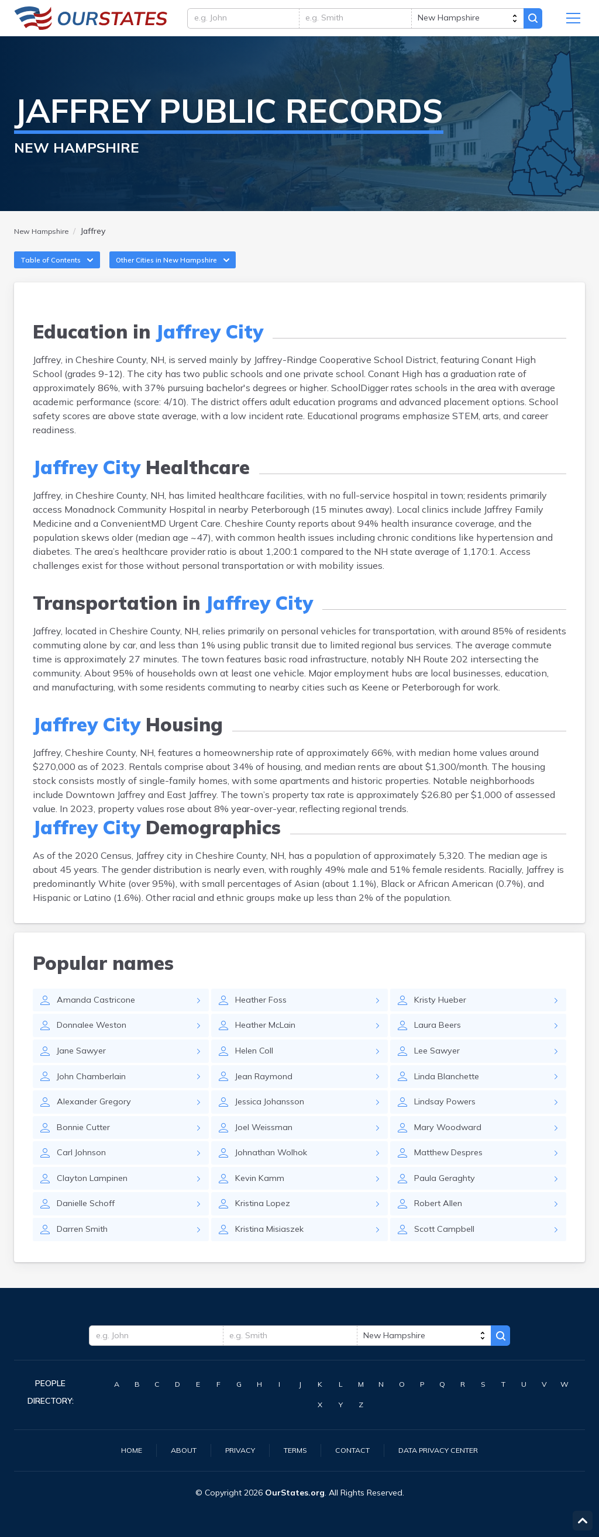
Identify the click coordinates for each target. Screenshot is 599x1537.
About (173, 1449)
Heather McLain (269, 1043)
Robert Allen (441, 1231)
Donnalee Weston (96, 1043)
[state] (467, 21)
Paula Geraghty (447, 1204)
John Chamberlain (96, 1097)
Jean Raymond (266, 1097)
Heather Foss (263, 1016)
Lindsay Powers (448, 1124)
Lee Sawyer (439, 1070)
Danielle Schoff (90, 1231)
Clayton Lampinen (97, 1204)
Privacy (233, 1449)
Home (118, 1449)
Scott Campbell (447, 1258)
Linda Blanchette (451, 1097)
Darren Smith (85, 1258)
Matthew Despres (453, 1177)
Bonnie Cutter (86, 1150)
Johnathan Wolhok (276, 1177)
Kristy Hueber (443, 1016)
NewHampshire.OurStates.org (91, 21)
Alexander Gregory (97, 1124)
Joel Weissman (267, 1150)
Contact (353, 1449)
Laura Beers (439, 1043)
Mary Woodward (450, 1150)
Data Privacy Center (447, 1449)
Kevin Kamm (262, 1204)
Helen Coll (257, 1070)
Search (536, 21)
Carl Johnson (84, 1177)
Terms (291, 1449)
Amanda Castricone (99, 1016)
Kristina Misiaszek (274, 1258)
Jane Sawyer (84, 1070)
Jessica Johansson (274, 1124)
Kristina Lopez (266, 1231)
